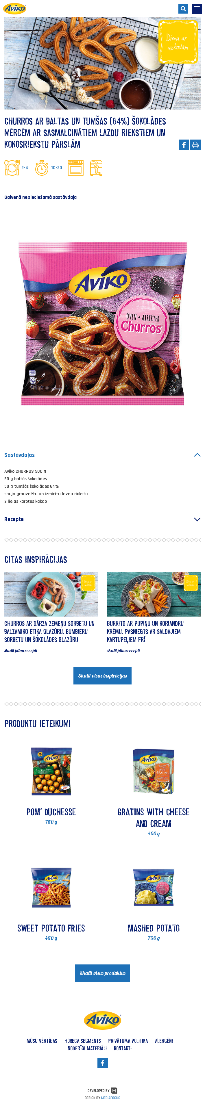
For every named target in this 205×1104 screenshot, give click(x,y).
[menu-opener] (196, 8)
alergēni (164, 1040)
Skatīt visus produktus (102, 973)
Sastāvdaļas (102, 455)
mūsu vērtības (42, 1040)
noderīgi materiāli (87, 1048)
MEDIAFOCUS (110, 1098)
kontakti (123, 1048)
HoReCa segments (82, 1040)
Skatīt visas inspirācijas (102, 675)
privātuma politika (128, 1040)
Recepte (102, 519)
